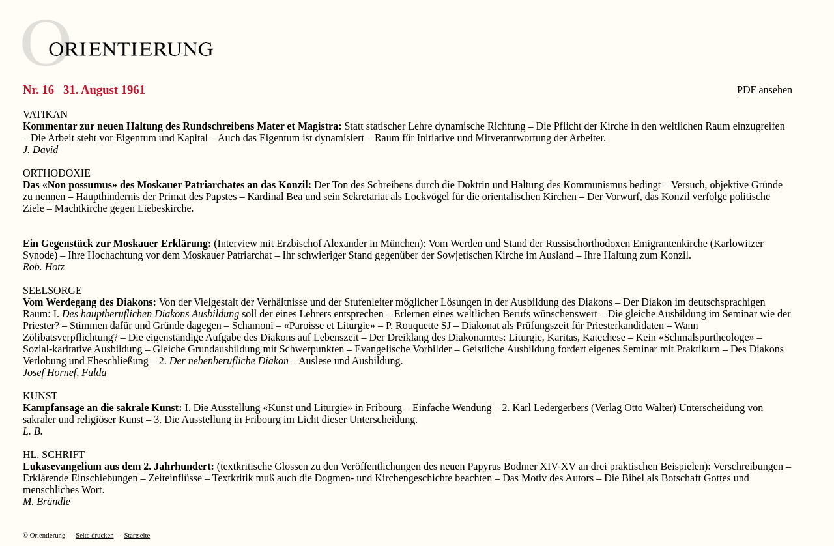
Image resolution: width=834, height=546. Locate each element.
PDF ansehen (764, 89)
